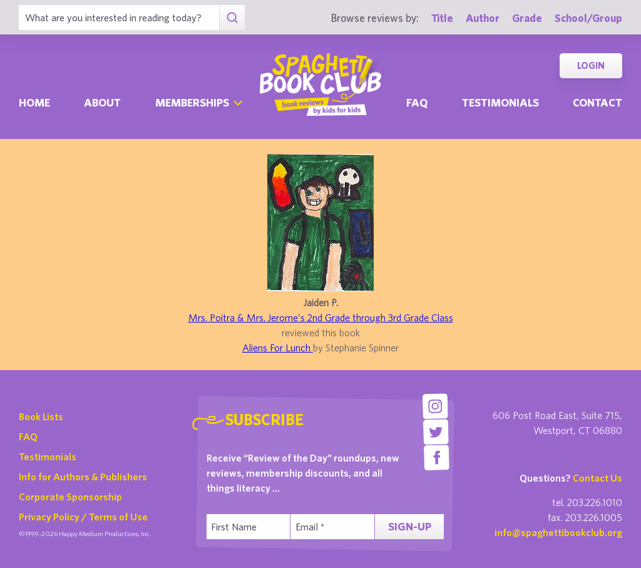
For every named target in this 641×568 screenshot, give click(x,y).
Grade (527, 17)
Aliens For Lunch (277, 347)
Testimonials (500, 102)
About (102, 102)
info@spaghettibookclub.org (558, 532)
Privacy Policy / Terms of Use (83, 516)
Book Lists (41, 416)
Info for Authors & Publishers (83, 476)
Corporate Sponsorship (70, 496)
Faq (417, 102)
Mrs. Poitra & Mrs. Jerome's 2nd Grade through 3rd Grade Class (320, 317)
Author (483, 17)
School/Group (588, 17)
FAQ (28, 436)
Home (34, 102)
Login (591, 65)
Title (442, 17)
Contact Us (597, 477)
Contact (597, 102)
